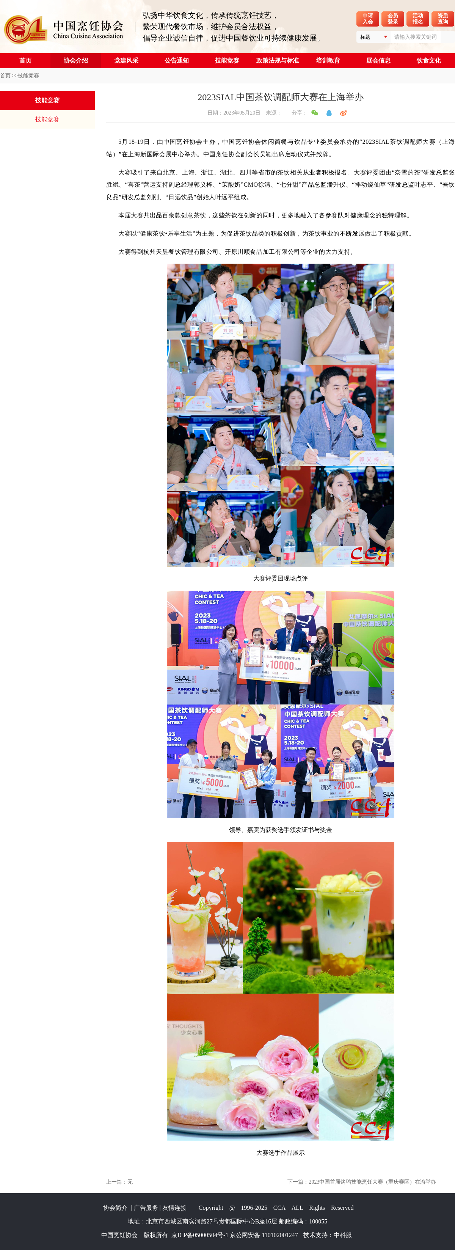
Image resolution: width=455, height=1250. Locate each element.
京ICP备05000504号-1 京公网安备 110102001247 (234, 1235)
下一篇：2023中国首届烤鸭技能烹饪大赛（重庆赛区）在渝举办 (361, 1182)
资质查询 (443, 19)
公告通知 (177, 60)
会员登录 (393, 19)
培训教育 (328, 60)
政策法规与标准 (277, 60)
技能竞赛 (227, 60)
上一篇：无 (119, 1182)
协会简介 (115, 1207)
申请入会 (367, 19)
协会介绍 (76, 60)
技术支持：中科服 (327, 1235)
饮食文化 (429, 60)
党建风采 (126, 60)
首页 (25, 60)
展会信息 (378, 60)
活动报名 (418, 19)
